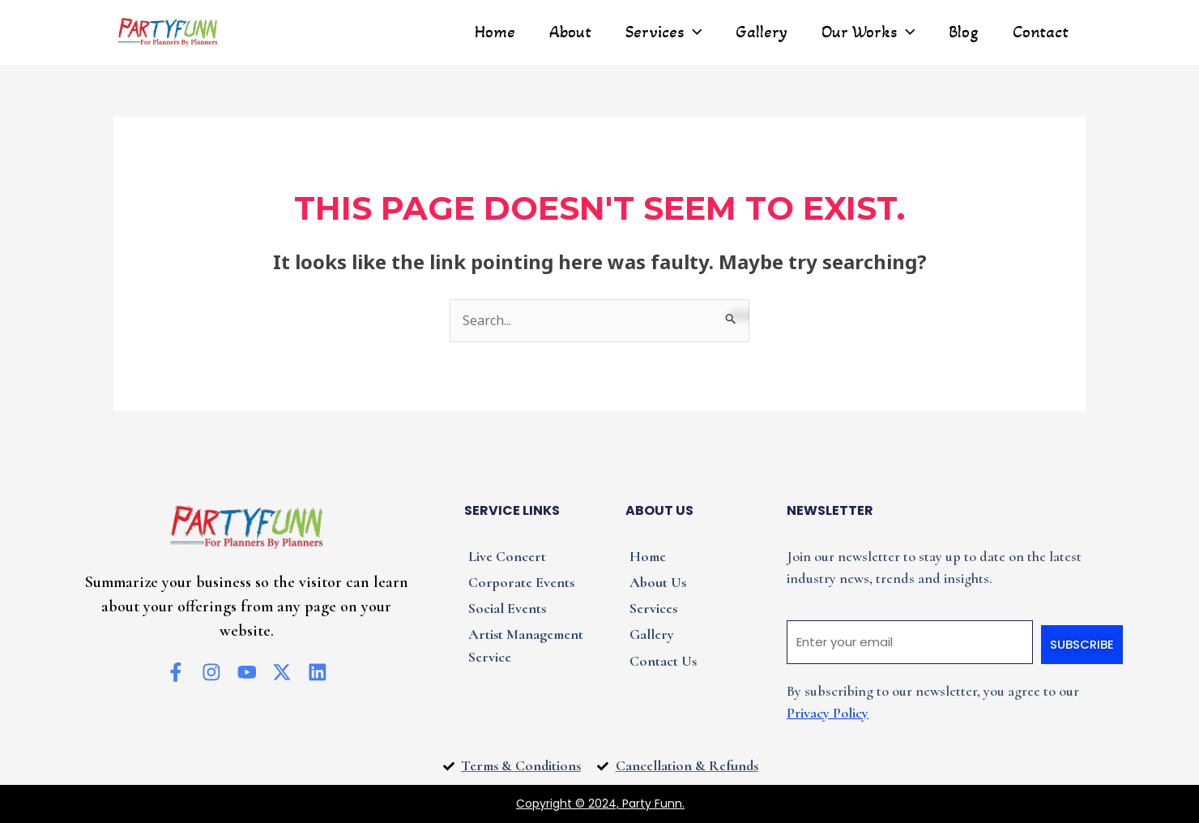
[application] (692, 32)
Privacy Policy (827, 713)
